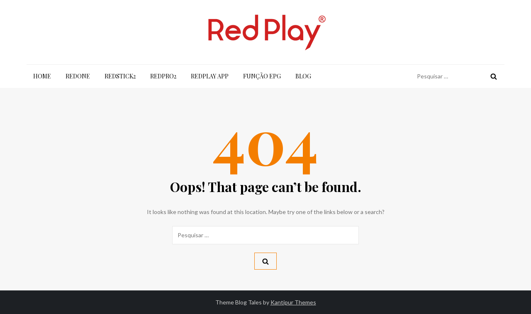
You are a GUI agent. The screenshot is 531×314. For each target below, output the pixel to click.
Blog (303, 76)
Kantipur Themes (293, 302)
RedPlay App (210, 76)
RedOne (78, 76)
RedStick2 (120, 76)
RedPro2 (163, 76)
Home (42, 76)
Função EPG (262, 76)
